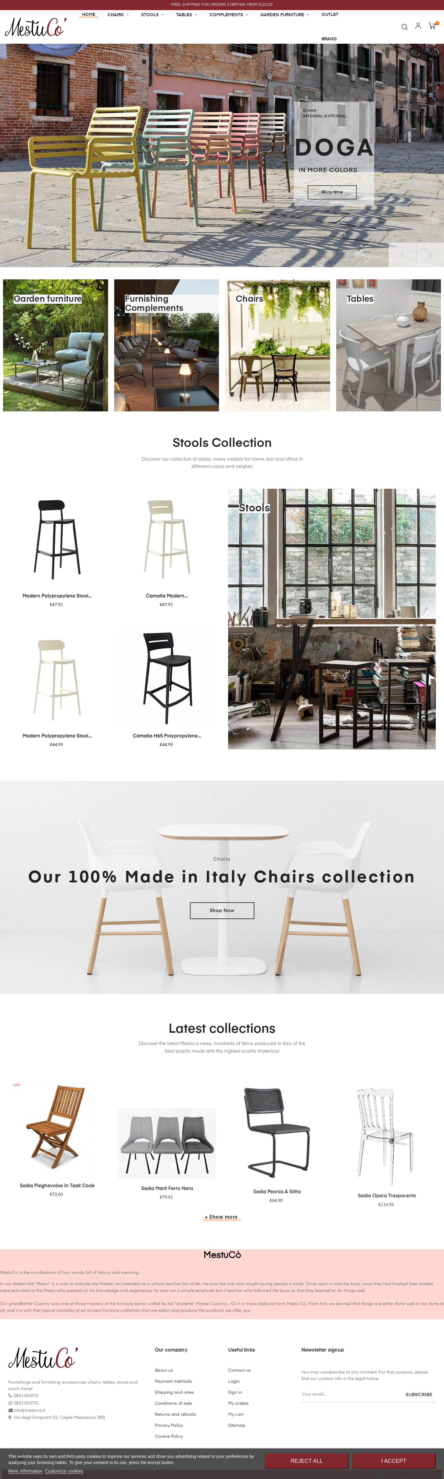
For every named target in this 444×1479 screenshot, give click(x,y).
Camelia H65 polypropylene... (167, 736)
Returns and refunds (175, 1414)
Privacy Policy (169, 1425)
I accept (393, 1461)
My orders (238, 1403)
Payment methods (173, 1381)
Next (430, 255)
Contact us (239, 1370)
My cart (235, 1414)
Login (234, 1381)
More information (25, 1470)
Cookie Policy (169, 1436)
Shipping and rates (174, 1392)
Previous (402, 255)
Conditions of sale (173, 1403)
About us (164, 1370)
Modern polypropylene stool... (57, 596)
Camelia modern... (167, 596)
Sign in (235, 1392)
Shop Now (222, 910)
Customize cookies (64, 1470)
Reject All (306, 1461)
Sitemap (236, 1425)
